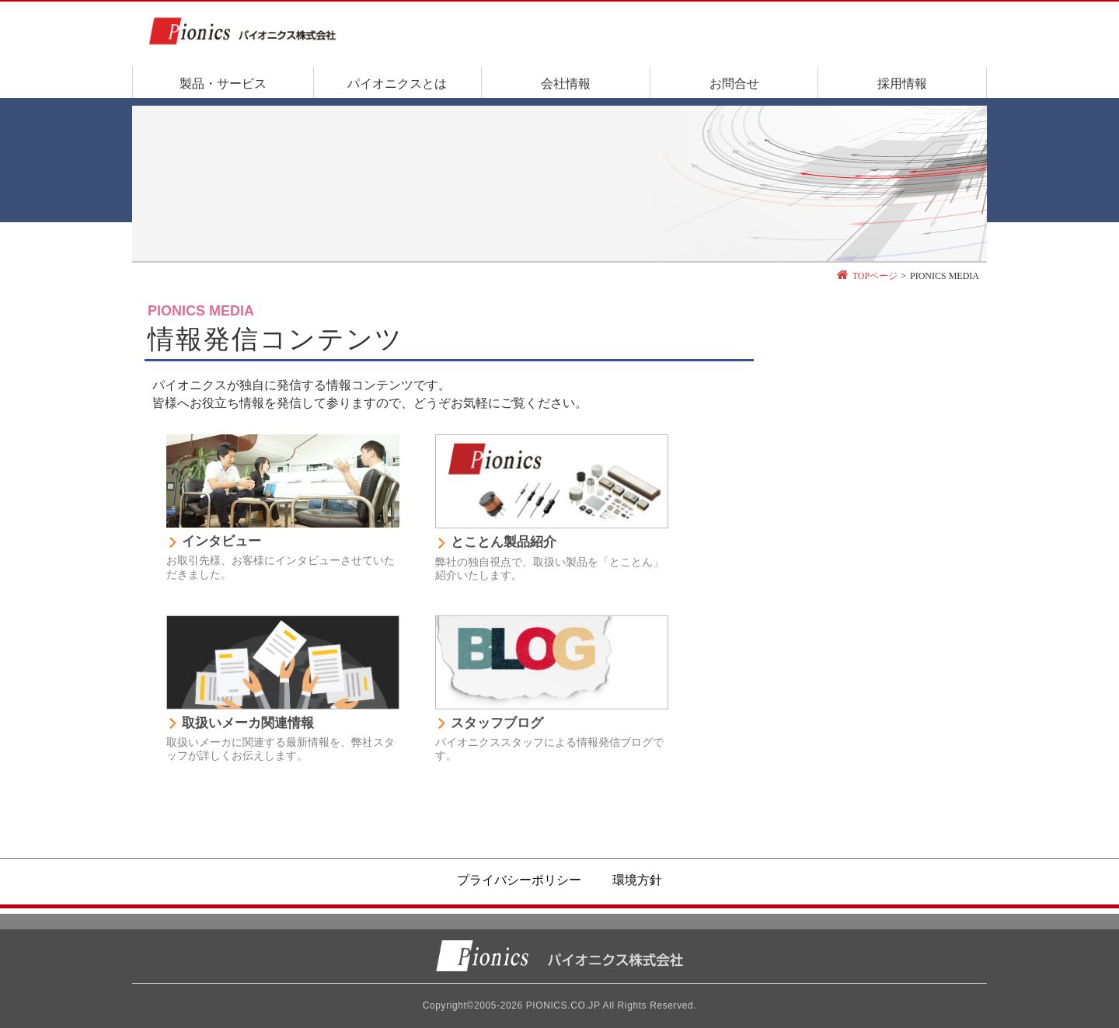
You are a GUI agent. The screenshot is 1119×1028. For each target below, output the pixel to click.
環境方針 (637, 880)
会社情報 (566, 83)
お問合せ (734, 83)
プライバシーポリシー (519, 880)
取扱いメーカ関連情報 (248, 723)
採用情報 (902, 83)
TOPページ (875, 275)
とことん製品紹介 (503, 542)
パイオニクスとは (397, 83)
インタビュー (221, 541)
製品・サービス (223, 83)
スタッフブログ (497, 723)
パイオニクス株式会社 (559, 956)
